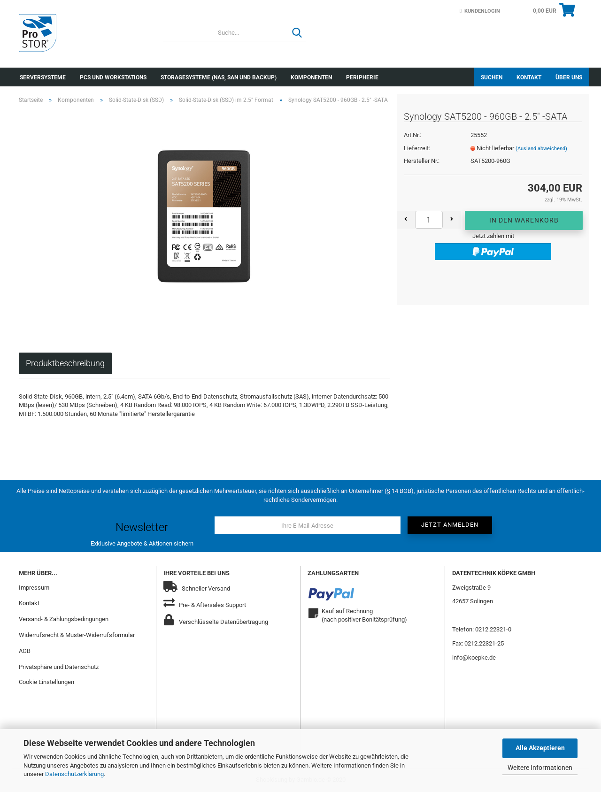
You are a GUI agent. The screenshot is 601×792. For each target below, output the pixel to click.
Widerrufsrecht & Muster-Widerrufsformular (77, 634)
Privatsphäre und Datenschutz (59, 666)
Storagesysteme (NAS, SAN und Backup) (219, 77)
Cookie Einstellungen (46, 681)
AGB (25, 650)
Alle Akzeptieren (540, 748)
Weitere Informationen (540, 767)
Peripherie (362, 77)
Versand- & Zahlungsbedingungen (63, 619)
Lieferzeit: (417, 148)
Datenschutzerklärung (74, 773)
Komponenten (311, 77)
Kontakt (528, 77)
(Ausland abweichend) (541, 149)
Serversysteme (43, 77)
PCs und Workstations (113, 77)
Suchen (491, 77)
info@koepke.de (474, 657)
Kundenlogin (480, 11)
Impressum (34, 587)
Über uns (568, 77)
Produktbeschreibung (65, 363)
